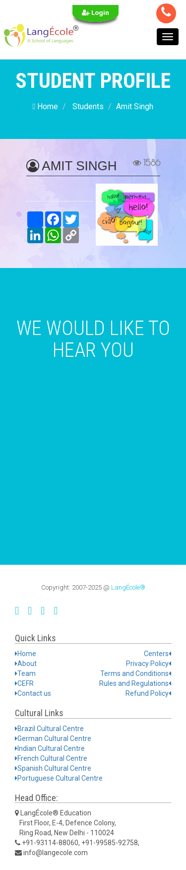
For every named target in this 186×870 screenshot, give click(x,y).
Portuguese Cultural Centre (59, 778)
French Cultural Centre (51, 758)
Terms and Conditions (135, 673)
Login (95, 12)
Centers (157, 654)
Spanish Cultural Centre (53, 768)
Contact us (33, 693)
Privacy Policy (148, 664)
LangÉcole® (128, 587)
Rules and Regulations (135, 683)
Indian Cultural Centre (50, 748)
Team (25, 673)
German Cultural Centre (53, 738)
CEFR (24, 683)
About (26, 664)
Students (88, 106)
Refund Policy (148, 693)
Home (46, 106)
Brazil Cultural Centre (49, 729)
